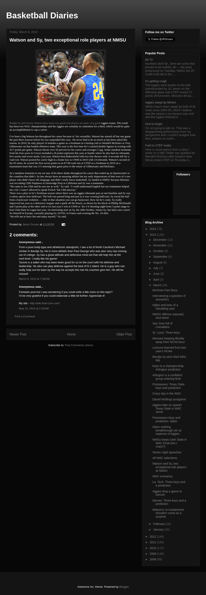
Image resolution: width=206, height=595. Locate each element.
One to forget (153, 124)
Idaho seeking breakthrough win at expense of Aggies (166, 430)
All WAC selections (164, 458)
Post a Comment (25, 316)
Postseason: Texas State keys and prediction (168, 386)
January (158, 529)
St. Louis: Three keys (166, 332)
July (156, 268)
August (158, 262)
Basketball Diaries (42, 15)
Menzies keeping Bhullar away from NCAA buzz (168, 340)
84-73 (149, 59)
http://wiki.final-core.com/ (45, 303)
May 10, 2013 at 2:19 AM (34, 308)
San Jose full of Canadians (162, 325)
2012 (153, 536)
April (156, 279)
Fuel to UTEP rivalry (158, 145)
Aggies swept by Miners (160, 102)
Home (71, 334)
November (160, 245)
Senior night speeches (166, 452)
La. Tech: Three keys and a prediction (168, 483)
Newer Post (18, 334)
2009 (153, 553)
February (159, 524)
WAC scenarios (162, 476)
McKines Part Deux (164, 290)
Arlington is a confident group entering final (167, 376)
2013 (153, 234)
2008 (153, 559)
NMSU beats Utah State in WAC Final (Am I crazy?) (169, 443)
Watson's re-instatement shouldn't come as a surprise (168, 513)
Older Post (124, 334)
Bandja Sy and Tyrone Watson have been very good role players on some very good (55, 123)
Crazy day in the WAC (166, 393)
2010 (153, 548)
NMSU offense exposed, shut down (168, 316)
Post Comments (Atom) (79, 345)
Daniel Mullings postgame (169, 399)
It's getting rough (156, 81)
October (158, 251)
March (157, 285)
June (156, 273)
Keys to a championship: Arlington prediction (168, 367)
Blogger (123, 586)
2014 (153, 229)
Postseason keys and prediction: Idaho (166, 419)
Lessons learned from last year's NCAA (169, 349)
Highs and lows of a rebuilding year (165, 306)
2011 (153, 542)
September (160, 256)
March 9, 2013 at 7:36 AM (34, 278)
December (160, 239)
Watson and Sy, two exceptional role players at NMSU (169, 467)
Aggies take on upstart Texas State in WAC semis (166, 408)
